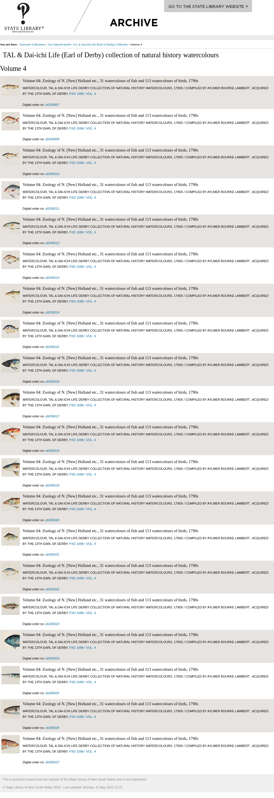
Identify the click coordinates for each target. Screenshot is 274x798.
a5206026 (52, 727)
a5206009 (52, 139)
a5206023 (52, 624)
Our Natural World (59, 44)
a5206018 (52, 450)
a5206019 (52, 485)
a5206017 (52, 416)
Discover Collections (32, 44)
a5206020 (52, 520)
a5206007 (52, 104)
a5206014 (52, 312)
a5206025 (52, 693)
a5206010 (52, 174)
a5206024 (52, 658)
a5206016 (52, 381)
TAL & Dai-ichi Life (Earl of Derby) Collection (100, 44)
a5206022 (52, 589)
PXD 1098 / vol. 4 (82, 93)
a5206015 (52, 346)
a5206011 (52, 208)
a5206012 (52, 243)
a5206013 (52, 277)
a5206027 (52, 762)
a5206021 (52, 554)
